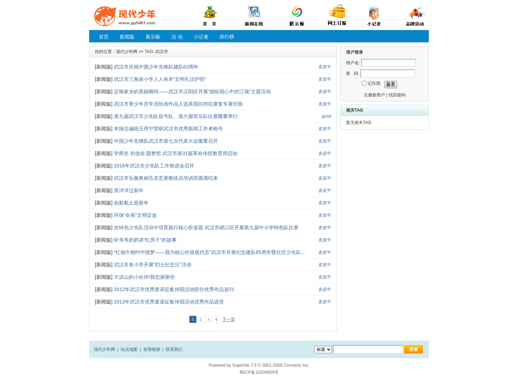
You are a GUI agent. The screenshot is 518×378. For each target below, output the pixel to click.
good (326, 116)
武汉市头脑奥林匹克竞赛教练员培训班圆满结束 (166, 178)
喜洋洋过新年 (129, 190)
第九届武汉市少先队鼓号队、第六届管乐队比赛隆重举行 (176, 116)
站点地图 (129, 349)
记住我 (374, 83)
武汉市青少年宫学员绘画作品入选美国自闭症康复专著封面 (178, 104)
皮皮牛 (324, 66)
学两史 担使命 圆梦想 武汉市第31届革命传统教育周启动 (175, 153)
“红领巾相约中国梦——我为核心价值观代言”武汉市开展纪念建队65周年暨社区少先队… (210, 252)
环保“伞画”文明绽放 (135, 215)
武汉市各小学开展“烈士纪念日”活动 (152, 264)
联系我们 (174, 349)
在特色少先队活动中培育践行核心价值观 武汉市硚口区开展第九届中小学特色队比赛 (206, 227)
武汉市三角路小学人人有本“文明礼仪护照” (160, 79)
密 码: (352, 73)
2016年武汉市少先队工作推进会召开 (154, 166)
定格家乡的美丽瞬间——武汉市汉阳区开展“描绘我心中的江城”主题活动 (192, 91)
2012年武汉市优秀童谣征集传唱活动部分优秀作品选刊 (174, 289)
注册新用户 (374, 95)
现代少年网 (126, 51)
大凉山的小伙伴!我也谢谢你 (144, 277)
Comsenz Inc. (296, 365)
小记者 (201, 37)
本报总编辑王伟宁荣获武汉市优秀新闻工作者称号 (168, 128)
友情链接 (151, 349)
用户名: (353, 62)
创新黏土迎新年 (131, 203)
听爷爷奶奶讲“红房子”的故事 (145, 240)
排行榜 (226, 37)
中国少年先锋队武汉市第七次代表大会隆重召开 (166, 141)
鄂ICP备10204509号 (259, 372)
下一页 (228, 319)
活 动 (177, 37)
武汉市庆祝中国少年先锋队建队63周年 (156, 67)
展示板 (152, 37)
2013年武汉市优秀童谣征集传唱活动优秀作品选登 (169, 302)
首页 (104, 37)
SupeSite (240, 365)
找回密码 (396, 95)
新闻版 (127, 37)
